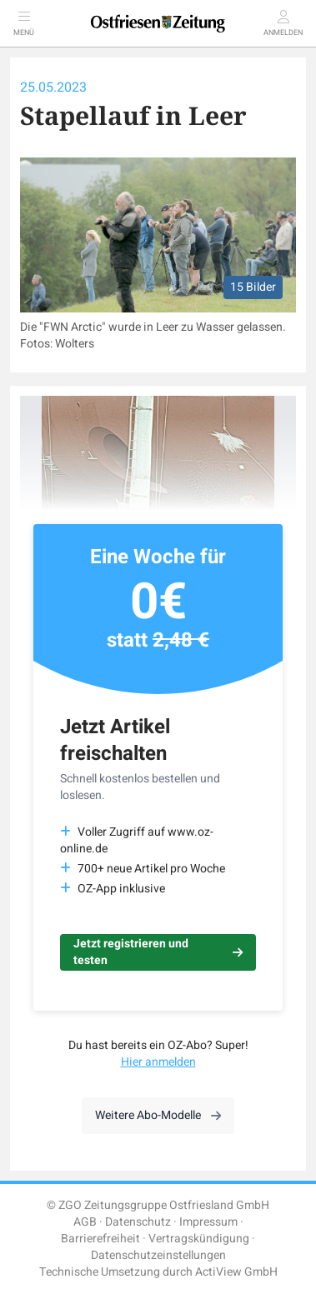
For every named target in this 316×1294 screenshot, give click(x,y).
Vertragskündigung (198, 1238)
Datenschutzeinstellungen (158, 1255)
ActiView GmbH (236, 1272)
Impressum (208, 1222)
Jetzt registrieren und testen (158, 952)
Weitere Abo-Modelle (158, 1115)
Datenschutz (138, 1222)
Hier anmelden (158, 1062)
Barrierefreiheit (100, 1238)
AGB (85, 1222)
